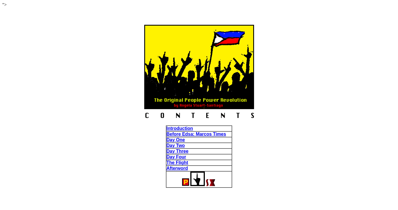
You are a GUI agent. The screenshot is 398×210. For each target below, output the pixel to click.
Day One (175, 139)
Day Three (177, 151)
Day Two (175, 145)
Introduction (179, 128)
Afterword (177, 168)
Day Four (176, 156)
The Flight (177, 162)
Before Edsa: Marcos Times (196, 134)
